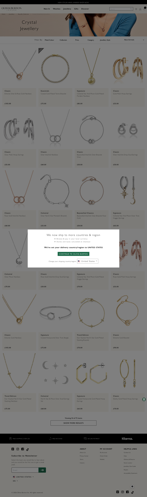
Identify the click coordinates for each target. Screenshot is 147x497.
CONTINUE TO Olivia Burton (73, 254)
